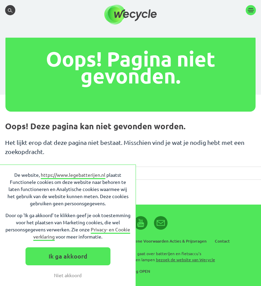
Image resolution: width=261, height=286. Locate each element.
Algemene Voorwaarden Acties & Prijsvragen (165, 241)
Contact (222, 241)
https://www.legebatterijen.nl (73, 175)
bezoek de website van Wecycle (185, 260)
